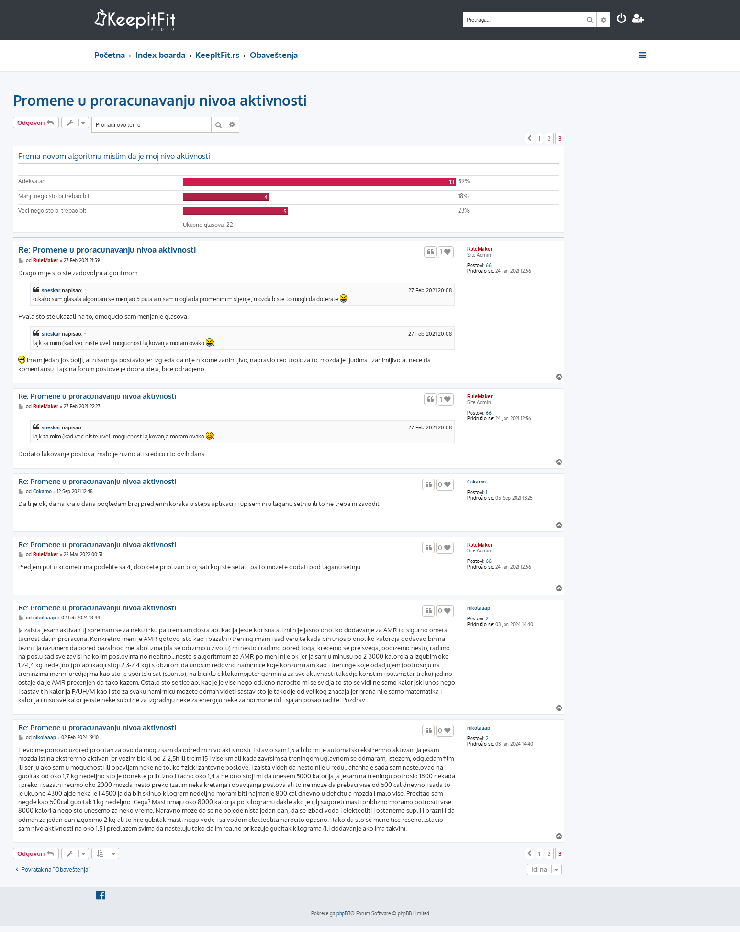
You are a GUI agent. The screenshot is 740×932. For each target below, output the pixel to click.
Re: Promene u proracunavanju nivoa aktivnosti (107, 250)
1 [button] (539, 138)
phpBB (343, 913)
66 (489, 265)
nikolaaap (478, 608)
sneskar (51, 290)
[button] (529, 138)
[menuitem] (621, 19)
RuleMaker (480, 249)
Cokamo (476, 481)
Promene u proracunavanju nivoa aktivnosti (160, 100)
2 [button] (549, 138)
